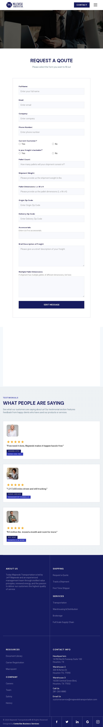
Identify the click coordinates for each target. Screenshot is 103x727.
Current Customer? (28, 141)
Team (8, 690)
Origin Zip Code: (26, 200)
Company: (23, 113)
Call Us (56, 688)
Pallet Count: (24, 159)
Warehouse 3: (59, 677)
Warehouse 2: (59, 667)
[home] (14, 5)
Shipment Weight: (27, 173)
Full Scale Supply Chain (63, 622)
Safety (9, 696)
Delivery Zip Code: (27, 214)
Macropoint (11, 669)
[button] (95, 4)
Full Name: (23, 86)
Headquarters (59, 656)
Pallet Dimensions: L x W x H (31, 187)
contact (82, 5)
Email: (21, 100)
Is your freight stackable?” (31, 150)
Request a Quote (60, 575)
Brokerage (58, 616)
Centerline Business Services (26, 724)
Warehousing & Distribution (65, 609)
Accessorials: (25, 227)
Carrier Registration (15, 662)
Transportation (60, 602)
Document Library (14, 656)
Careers (9, 683)
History (9, 703)
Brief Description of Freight (31, 244)
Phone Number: (26, 127)
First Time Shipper (61, 588)
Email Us (57, 696)
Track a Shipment (61, 582)
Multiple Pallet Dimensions (31, 272)
